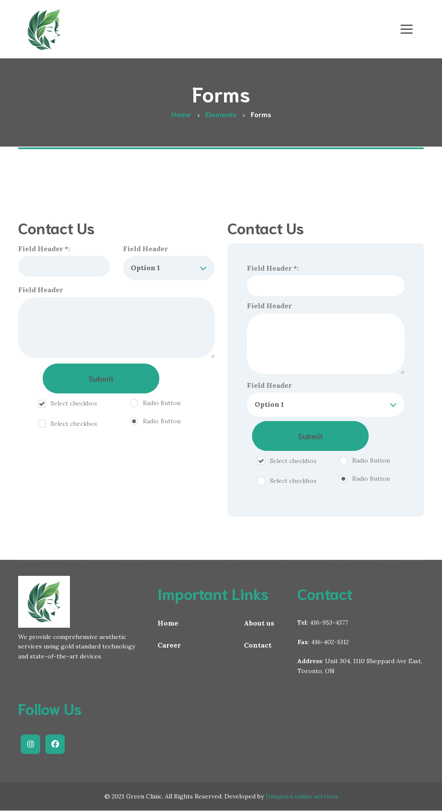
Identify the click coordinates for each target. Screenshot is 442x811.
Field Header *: (64, 260)
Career (169, 645)
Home (168, 623)
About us (259, 623)
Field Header (169, 262)
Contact (258, 645)
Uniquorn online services (301, 796)
